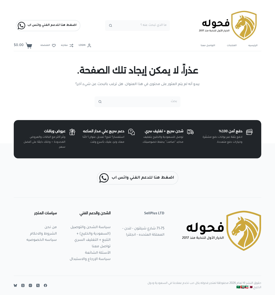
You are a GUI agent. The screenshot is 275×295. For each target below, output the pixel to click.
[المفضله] (48, 45)
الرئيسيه (252, 45)
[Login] (85, 45)
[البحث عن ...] (143, 25)
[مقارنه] (67, 45)
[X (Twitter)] (38, 285)
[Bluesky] (15, 285)
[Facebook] (45, 285)
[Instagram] (30, 285)
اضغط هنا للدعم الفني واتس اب (46, 25)
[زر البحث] (110, 25)
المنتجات (232, 45)
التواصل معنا (208, 45)
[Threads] (22, 285)
